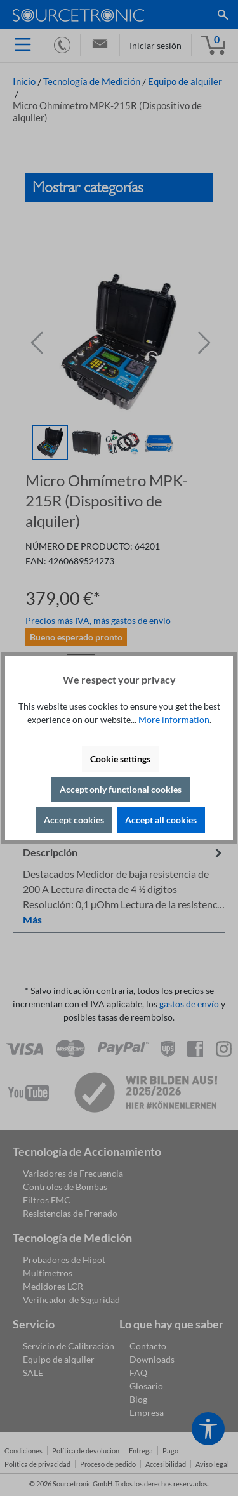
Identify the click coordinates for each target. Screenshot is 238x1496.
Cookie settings (120, 758)
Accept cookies (74, 819)
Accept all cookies (161, 819)
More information (173, 719)
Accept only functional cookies (121, 789)
